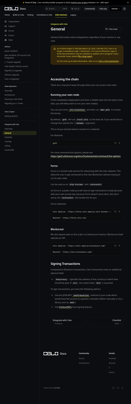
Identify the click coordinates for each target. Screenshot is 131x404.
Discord (112, 363)
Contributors (84, 363)
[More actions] (121, 29)
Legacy (73, 15)
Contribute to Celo (44, 15)
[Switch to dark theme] (122, 388)
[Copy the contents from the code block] (115, 143)
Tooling (30, 15)
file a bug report (85, 56)
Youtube (112, 358)
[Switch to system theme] (113, 388)
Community (90, 8)
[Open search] (56, 8)
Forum (81, 358)
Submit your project (79, 2)
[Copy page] (111, 29)
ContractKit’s (65, 307)
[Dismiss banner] (128, 3)
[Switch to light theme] (118, 388)
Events (111, 372)
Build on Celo (18, 15)
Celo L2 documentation (109, 61)
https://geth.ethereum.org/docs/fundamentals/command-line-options (86, 156)
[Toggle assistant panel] (75, 8)
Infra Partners (61, 15)
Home (7, 15)
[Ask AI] (119, 143)
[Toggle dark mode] (124, 9)
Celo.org (103, 8)
